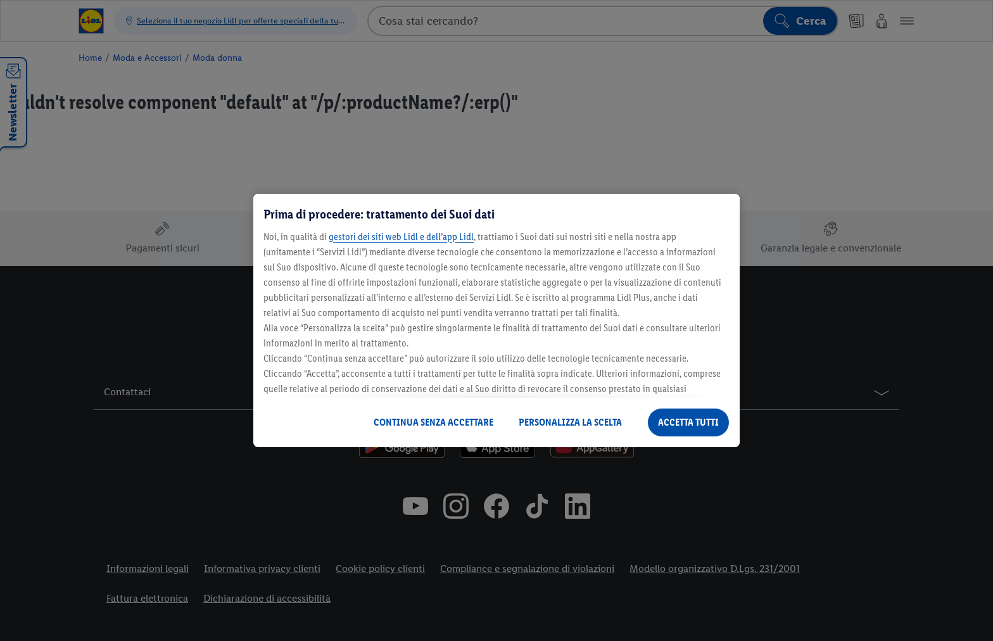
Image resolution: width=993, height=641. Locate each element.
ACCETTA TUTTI (688, 422)
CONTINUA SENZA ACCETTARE (433, 422)
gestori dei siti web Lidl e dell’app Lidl (401, 237)
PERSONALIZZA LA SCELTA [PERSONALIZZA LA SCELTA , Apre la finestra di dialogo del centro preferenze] (570, 422)
